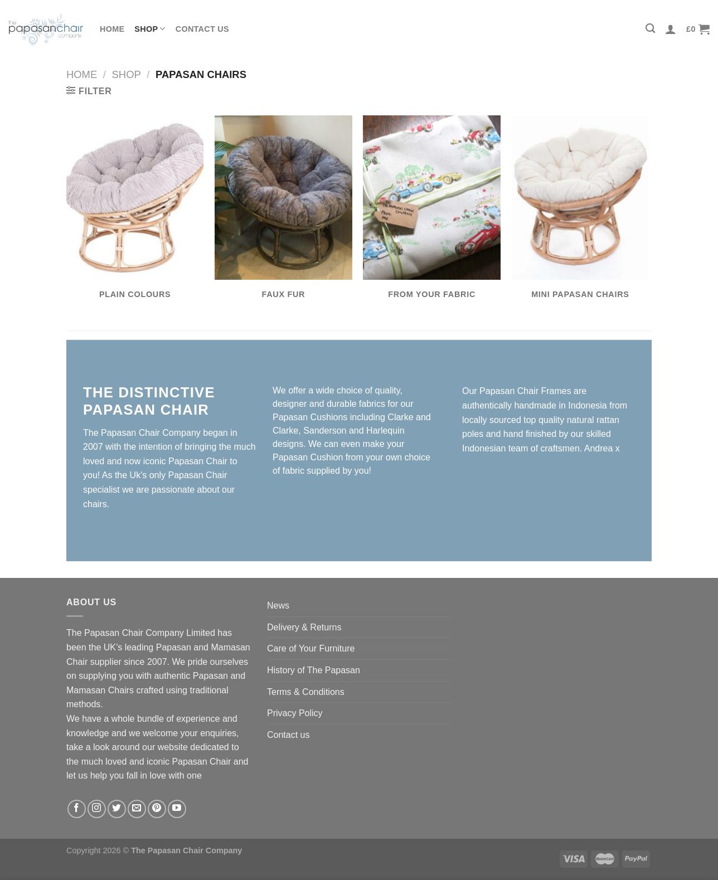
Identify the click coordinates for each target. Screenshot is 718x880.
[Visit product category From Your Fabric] (432, 213)
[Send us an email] (137, 809)
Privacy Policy (295, 713)
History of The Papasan (313, 670)
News (278, 605)
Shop (149, 28)
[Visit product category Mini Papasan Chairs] (580, 213)
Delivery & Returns (304, 627)
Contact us (202, 29)
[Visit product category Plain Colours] (135, 213)
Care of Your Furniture (311, 648)
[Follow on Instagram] (97, 809)
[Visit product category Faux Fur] (283, 213)
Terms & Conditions (306, 692)
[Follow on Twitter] (117, 809)
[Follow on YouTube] (177, 809)
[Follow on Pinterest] (157, 809)
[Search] (650, 28)
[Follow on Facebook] (76, 809)
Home (112, 29)
